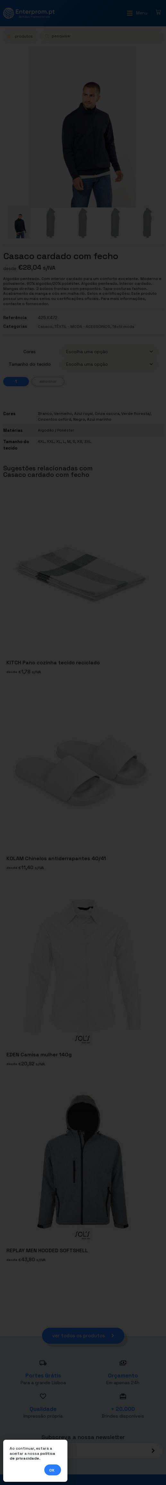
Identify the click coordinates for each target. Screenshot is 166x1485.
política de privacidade (32, 1456)
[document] (83, 742)
